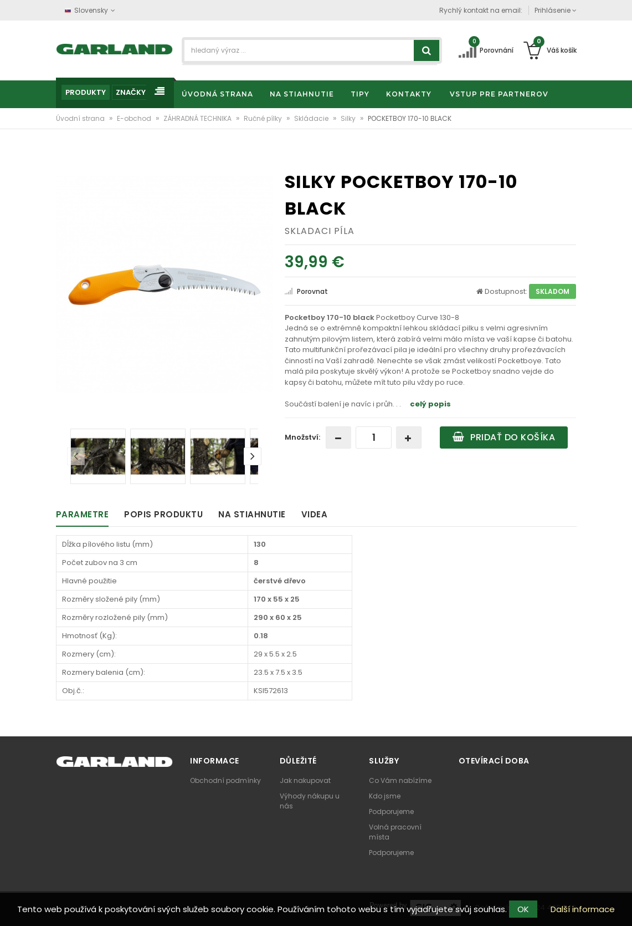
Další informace (583, 909)
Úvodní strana (81, 118)
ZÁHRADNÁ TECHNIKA (198, 118)
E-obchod (135, 118)
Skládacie (312, 118)
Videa (314, 514)
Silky (349, 118)
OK (523, 909)
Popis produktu (163, 514)
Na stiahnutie (252, 514)
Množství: (302, 437)
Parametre (82, 514)
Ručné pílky (264, 118)
